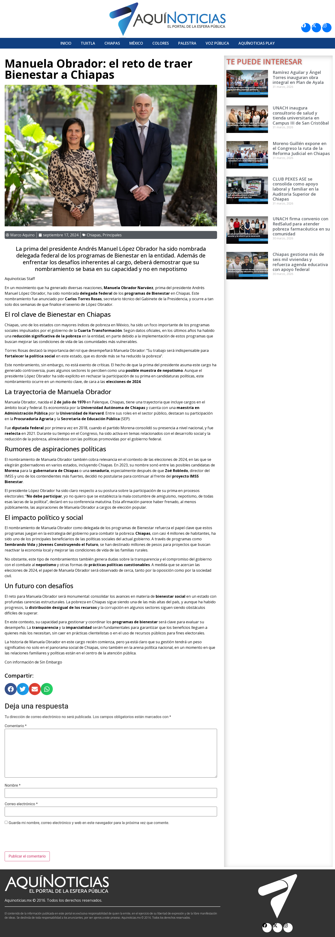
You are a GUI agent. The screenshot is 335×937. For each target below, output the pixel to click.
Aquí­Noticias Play (256, 43)
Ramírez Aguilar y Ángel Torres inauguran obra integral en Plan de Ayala (298, 77)
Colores (160, 43)
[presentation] (40, 840)
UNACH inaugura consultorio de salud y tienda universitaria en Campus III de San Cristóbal (301, 115)
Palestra (187, 43)
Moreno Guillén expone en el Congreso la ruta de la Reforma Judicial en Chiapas (301, 148)
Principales (112, 235)
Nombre (12, 785)
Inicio (65, 43)
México (136, 43)
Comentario (16, 726)
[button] (11, 689)
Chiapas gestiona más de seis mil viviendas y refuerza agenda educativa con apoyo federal (300, 261)
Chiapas (112, 43)
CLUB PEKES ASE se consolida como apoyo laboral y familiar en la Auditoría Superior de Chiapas (296, 189)
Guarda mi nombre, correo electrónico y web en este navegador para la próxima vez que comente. (89, 823)
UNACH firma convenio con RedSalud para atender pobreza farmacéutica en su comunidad (301, 226)
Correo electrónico (21, 804)
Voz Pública (217, 43)
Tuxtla (88, 43)
